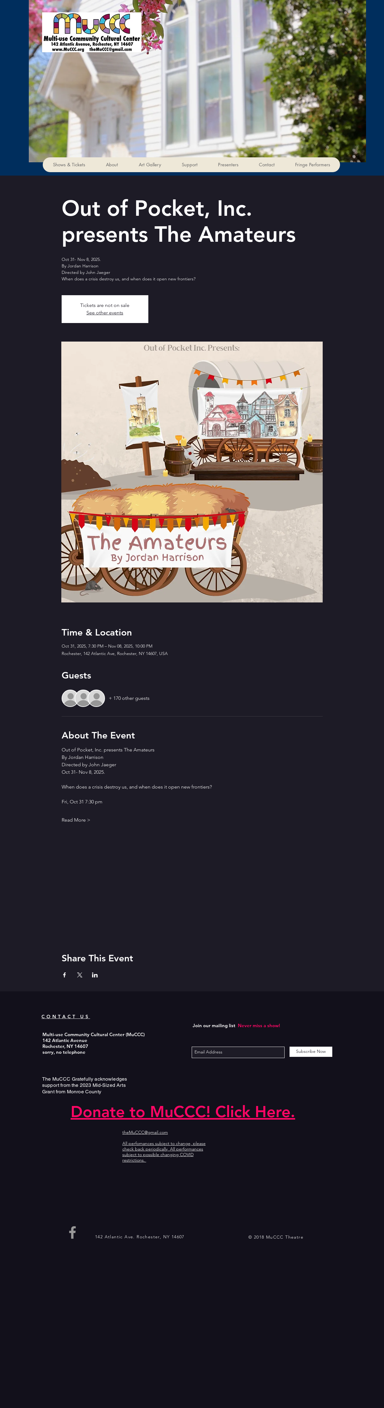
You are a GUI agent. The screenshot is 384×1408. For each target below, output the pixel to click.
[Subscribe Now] (311, 1052)
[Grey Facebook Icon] (72, 1232)
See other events (104, 313)
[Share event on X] (80, 974)
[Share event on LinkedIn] (95, 974)
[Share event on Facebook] (65, 974)
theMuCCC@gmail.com (145, 1132)
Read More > (76, 820)
